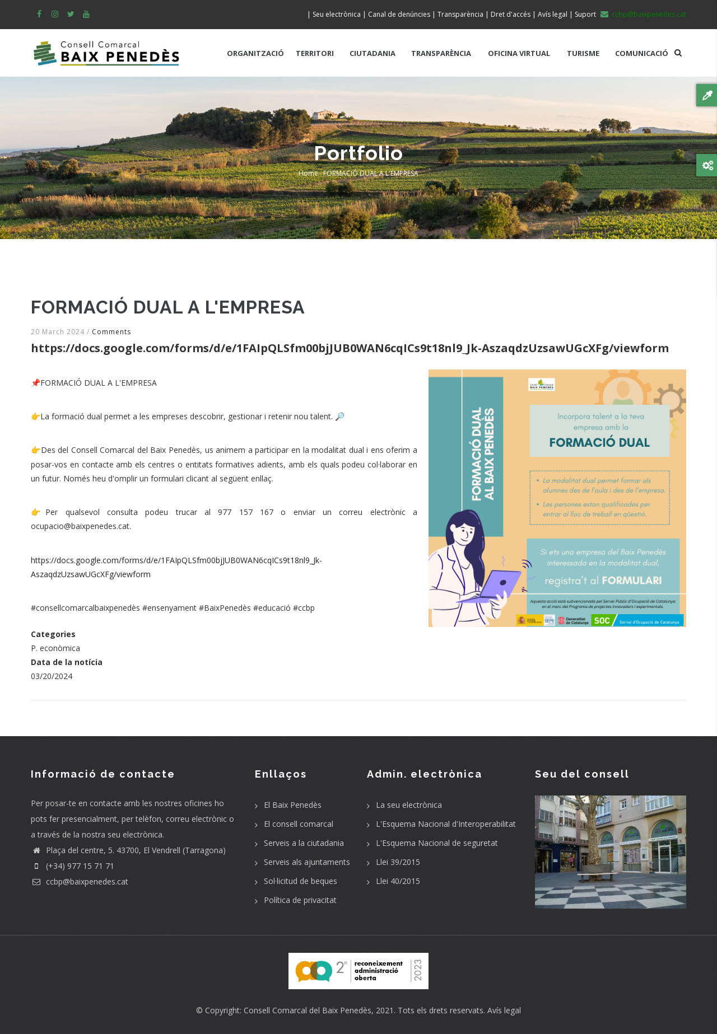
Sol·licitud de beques (300, 881)
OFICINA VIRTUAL (519, 53)
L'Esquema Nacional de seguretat (437, 843)
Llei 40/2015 (398, 881)
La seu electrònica (409, 804)
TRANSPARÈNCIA (441, 53)
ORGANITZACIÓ (255, 53)
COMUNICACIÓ (641, 53)
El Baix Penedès (293, 804)
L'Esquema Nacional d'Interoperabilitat (446, 823)
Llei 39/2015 (398, 862)
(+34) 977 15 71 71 (72, 865)
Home (308, 173)
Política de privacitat (300, 900)
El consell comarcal (298, 823)
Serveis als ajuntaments (307, 862)
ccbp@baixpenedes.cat (79, 881)
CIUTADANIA (372, 53)
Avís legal (504, 1010)
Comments (111, 331)
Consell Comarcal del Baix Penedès (307, 1010)
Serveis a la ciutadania (304, 843)
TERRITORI (315, 53)
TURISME (583, 53)
